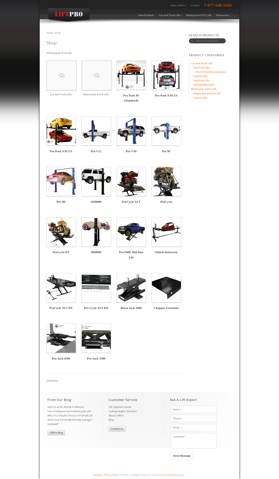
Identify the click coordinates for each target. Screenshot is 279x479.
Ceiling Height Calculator (123, 411)
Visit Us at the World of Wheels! (65, 407)
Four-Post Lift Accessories (211, 72)
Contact (195, 5)
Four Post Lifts (201, 67)
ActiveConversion (174, 474)
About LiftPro (178, 5)
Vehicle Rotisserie (203, 84)
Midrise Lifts (200, 76)
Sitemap (97, 474)
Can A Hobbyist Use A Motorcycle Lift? (69, 411)
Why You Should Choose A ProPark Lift (70, 415)
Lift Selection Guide (120, 407)
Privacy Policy (111, 474)
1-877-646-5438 (218, 5)
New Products (146, 15)
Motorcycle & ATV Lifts (198, 15)
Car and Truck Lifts (170, 15)
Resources (223, 15)
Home (49, 32)
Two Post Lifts (201, 80)
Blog (111, 419)
